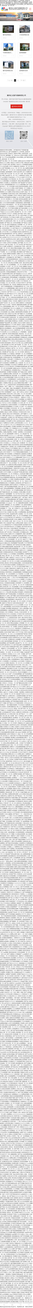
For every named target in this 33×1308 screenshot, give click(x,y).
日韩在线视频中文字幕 (14, 250)
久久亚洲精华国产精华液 (9, 355)
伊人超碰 (20, 255)
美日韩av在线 (13, 1052)
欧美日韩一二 (14, 1121)
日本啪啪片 (3, 1083)
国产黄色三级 (22, 750)
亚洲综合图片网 (7, 357)
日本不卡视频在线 (14, 166)
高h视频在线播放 (20, 1208)
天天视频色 (11, 483)
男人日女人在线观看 (25, 179)
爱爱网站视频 (6, 535)
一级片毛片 (28, 768)
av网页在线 (11, 695)
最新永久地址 (17, 788)
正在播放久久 (22, 590)
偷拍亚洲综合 (15, 894)
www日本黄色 (18, 765)
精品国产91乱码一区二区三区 (16, 912)
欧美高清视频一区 (25, 1161)
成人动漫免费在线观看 (13, 1070)
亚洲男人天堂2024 (24, 321)
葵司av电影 (14, 825)
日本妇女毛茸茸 (4, 1172)
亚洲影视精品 (8, 1036)
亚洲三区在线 (27, 765)
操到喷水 (26, 1079)
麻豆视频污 (20, 252)
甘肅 (10, 124)
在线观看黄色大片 (17, 947)
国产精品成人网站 (6, 659)
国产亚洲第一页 (19, 344)
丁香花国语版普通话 (8, 1165)
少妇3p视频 (5, 699)
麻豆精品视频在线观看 (8, 719)
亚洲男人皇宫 (24, 1023)
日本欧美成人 (12, 177)
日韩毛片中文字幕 (10, 1276)
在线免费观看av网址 (21, 737)
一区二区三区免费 (21, 264)
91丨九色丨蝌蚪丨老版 (6, 388)
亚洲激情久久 (11, 430)
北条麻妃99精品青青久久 (10, 1092)
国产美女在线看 (22, 1221)
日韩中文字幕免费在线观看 (25, 905)
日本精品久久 (23, 1163)
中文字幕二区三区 (24, 1301)
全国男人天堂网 (9, 999)
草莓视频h (23, 332)
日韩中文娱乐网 (17, 171)
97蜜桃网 (23, 375)
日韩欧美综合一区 (5, 828)
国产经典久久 (12, 697)
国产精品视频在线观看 (17, 701)
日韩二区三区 (16, 215)
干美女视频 (25, 370)
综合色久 (24, 368)
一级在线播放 (6, 885)
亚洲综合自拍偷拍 (23, 624)
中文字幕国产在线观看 (23, 1252)
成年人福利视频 (25, 879)
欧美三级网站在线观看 (9, 253)
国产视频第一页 (14, 921)
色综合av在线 (4, 1099)
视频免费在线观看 (22, 304)
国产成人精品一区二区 (24, 1210)
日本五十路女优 (17, 195)
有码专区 (20, 615)
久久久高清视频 (20, 719)
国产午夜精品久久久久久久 (12, 1128)
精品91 (26, 801)
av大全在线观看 (24, 1201)
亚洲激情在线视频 (10, 583)
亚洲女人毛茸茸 (11, 1136)
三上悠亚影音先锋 (11, 384)
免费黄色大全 (18, 846)
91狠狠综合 (16, 1161)
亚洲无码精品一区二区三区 (23, 559)
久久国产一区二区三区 (12, 266)
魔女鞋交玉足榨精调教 (9, 876)
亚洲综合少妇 (4, 834)
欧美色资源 (8, 1039)
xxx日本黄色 (24, 639)
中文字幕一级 (6, 1078)
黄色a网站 (14, 592)
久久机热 (16, 406)
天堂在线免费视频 (5, 1223)
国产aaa (4, 1203)
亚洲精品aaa (17, 1014)
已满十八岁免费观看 (15, 857)
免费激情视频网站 (12, 881)
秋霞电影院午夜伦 (18, 450)
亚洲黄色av (15, 321)
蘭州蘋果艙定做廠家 (8, 35)
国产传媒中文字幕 (20, 985)
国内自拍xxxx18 (26, 977)
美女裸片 (29, 492)
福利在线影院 (23, 193)
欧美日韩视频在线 (19, 845)
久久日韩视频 (13, 232)
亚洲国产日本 (4, 939)
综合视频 (8, 608)
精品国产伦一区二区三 (12, 175)
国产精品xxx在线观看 (27, 888)
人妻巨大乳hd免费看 (16, 841)
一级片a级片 (17, 997)
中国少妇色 (26, 823)
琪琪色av (15, 412)
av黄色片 (2, 1245)
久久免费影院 (17, 1008)
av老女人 (24, 741)
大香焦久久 (17, 508)
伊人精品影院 (6, 841)
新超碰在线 (13, 224)
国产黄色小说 (8, 222)
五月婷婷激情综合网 (9, 927)
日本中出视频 (7, 472)
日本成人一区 (10, 490)
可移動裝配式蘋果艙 (8, 52)
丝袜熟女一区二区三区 (26, 166)
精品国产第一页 (27, 433)
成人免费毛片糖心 (15, 1172)
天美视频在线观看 (15, 1261)
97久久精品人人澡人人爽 (25, 1234)
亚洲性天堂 (22, 410)
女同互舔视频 (17, 222)
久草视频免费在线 (18, 286)
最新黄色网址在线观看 (22, 312)
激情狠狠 (21, 963)
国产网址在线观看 (20, 728)
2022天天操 (3, 512)
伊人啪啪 (29, 996)
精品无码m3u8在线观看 (23, 1199)
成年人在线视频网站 (10, 1076)
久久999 (14, 324)
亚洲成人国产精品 (18, 213)
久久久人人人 (13, 435)
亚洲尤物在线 (10, 739)
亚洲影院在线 (29, 956)
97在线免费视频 (17, 674)
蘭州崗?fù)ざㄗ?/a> (20, 117)
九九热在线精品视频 (8, 377)
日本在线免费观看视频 (9, 315)
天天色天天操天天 (21, 282)
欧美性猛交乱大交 (27, 1152)
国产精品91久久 (26, 483)
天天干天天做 (19, 632)
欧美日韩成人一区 (11, 970)
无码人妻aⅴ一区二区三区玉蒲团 (23, 393)
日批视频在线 (7, 370)
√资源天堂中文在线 (18, 468)
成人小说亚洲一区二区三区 (23, 363)
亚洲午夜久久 (15, 470)
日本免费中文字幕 (11, 421)
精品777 (25, 539)
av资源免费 (5, 621)
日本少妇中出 (13, 672)
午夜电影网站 (22, 277)
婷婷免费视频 (7, 306)
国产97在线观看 (25, 886)
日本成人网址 (6, 1187)
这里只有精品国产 (11, 901)
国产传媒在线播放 (10, 190)
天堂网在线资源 (10, 1254)
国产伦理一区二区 (26, 708)
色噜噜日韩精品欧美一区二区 (18, 872)
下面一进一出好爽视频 (23, 1136)
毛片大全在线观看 (26, 1028)
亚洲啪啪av (10, 883)
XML (29, 124)
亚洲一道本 (17, 1285)
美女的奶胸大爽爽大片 (22, 477)
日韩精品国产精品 (14, 646)
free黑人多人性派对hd (23, 923)
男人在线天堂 (22, 941)
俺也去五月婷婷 (13, 299)
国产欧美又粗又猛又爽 (8, 755)
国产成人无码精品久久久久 (25, 1125)
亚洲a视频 (22, 528)
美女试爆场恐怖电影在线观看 (11, 677)
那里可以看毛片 (14, 484)
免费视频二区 (8, 504)
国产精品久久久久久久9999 (18, 686)
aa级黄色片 (22, 175)
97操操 (13, 1218)
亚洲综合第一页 (14, 317)
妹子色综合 (15, 381)
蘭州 (13, 124)
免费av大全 (20, 253)
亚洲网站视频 (12, 1199)
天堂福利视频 (11, 801)
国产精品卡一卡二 (24, 714)
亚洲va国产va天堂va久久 (23, 415)
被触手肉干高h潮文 (15, 226)
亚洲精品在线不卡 (19, 972)
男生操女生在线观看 (11, 615)
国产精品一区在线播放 (11, 361)
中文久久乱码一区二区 (16, 1150)
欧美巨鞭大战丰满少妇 (7, 1116)
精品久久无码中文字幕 (17, 162)
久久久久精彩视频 (21, 184)
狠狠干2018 (26, 195)
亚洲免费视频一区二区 (19, 357)
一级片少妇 (3, 954)
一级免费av (8, 1274)
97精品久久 (25, 666)
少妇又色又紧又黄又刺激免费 (10, 550)
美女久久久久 (27, 457)
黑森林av (20, 723)
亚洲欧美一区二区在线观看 (7, 574)
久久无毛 (27, 836)
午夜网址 (22, 894)
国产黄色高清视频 (18, 1030)
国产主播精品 (11, 954)
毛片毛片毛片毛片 (21, 494)
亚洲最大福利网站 (17, 426)
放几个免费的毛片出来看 (7, 423)
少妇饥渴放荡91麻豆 (8, 219)
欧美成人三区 (6, 679)
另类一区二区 (17, 221)
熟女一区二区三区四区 (17, 745)
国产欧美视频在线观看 (11, 486)
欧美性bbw (14, 182)
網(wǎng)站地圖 (19, 124)
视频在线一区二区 (27, 1081)
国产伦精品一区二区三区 (15, 721)
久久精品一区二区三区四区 (9, 723)
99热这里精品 (20, 386)
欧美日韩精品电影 (13, 333)
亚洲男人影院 (4, 337)
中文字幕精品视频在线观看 (20, 452)
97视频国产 (24, 401)
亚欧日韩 (12, 735)
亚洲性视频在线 (11, 706)
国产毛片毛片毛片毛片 (16, 766)
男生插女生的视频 (13, 262)
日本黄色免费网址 (16, 679)
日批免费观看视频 (13, 459)
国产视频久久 (19, 257)
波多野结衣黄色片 (28, 730)
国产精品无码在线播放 (12, 843)
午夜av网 (8, 592)
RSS (26, 124)
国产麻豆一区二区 (5, 730)
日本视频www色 (24, 532)
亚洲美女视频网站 (7, 1008)
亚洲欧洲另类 (22, 825)
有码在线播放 (4, 1087)
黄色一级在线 (18, 1056)
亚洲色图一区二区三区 (19, 1034)
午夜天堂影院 (19, 748)
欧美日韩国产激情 (17, 275)
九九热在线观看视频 (11, 624)
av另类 (15, 210)
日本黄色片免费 (28, 308)
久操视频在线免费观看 (7, 1190)
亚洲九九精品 (12, 1229)
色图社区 (29, 341)
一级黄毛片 (27, 348)
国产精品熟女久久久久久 (21, 273)
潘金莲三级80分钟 (12, 350)
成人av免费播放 (4, 886)
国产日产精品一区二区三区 (23, 1098)
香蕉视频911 (14, 581)
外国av (16, 910)
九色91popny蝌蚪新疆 (25, 586)
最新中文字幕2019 (7, 603)
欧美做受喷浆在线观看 (23, 384)
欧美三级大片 (11, 748)
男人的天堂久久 (5, 735)
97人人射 (14, 261)
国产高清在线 (4, 217)
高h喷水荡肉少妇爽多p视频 (17, 1108)
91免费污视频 (12, 1232)
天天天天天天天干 (12, 619)
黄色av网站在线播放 (17, 339)
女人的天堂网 (21, 197)
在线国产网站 (24, 981)
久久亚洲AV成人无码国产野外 (8, 874)
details (4, 55)
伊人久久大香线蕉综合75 (21, 219)
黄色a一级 (17, 708)
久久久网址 (22, 548)
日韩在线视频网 (16, 395)
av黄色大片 (15, 326)
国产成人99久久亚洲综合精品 (19, 419)
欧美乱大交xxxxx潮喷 (25, 1294)
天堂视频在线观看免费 (21, 366)
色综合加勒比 (6, 228)
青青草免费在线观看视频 (12, 548)
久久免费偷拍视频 (27, 1087)
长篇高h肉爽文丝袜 (7, 273)
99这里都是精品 (20, 968)
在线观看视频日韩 (10, 184)
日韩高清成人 (17, 413)
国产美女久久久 (10, 415)
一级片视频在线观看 (11, 705)
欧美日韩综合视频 (12, 575)
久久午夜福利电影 (5, 308)
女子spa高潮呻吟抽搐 (12, 1269)
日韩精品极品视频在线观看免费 (13, 541)
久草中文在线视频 (19, 399)
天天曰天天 (25, 270)
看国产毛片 (20, 970)
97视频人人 (28, 510)
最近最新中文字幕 (12, 668)
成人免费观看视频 (8, 765)
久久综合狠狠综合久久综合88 (9, 590)
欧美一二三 (14, 885)
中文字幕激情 (24, 961)
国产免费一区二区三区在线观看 (19, 685)
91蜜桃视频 (28, 1012)
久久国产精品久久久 (16, 228)
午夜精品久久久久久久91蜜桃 (20, 428)
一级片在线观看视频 (11, 1167)
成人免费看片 (17, 504)
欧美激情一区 (28, 386)
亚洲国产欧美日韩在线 (21, 759)
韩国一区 (12, 501)
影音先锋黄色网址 (22, 856)
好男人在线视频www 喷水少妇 (19, 530)
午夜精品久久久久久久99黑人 (22, 1123)
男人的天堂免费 (15, 1225)
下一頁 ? (23, 80)
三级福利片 (3, 892)
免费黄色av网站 (7, 373)
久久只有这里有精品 (18, 241)
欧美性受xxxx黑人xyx (7, 441)
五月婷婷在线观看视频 (9, 959)
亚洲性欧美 (8, 1238)
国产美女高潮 (7, 1219)
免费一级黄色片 (10, 557)
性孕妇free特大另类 (24, 412)
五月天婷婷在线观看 (9, 202)
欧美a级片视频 (26, 204)
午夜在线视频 (4, 179)
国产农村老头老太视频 (19, 544)
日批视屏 (23, 732)
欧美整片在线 (4, 310)
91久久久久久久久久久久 (14, 237)
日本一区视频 (21, 654)
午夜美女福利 (4, 776)
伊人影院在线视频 (11, 537)
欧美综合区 (28, 614)
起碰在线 (25, 841)
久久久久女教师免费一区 (21, 939)
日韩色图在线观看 (16, 670)
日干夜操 (30, 215)
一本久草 (15, 295)
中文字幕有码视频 (25, 1225)
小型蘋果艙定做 (24, 35)
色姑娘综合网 (14, 514)
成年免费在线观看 (5, 470)
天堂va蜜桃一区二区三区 (18, 1078)
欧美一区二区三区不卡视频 (15, 652)
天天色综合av (24, 630)
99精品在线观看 (4, 484)
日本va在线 (29, 379)
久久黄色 (9, 943)
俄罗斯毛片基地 (6, 1145)
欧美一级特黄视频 (10, 832)
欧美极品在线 (4, 346)
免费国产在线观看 (11, 790)
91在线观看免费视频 (26, 561)
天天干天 (24, 914)
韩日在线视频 (8, 453)
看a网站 (13, 737)
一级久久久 (4, 657)
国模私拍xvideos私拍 (23, 284)
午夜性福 (19, 1170)
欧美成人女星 (17, 1085)
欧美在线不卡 (4, 697)
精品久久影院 (8, 412)
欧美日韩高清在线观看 (22, 186)
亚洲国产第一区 (13, 675)
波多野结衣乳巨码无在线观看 (16, 1281)
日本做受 (26, 745)
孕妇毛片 (27, 1183)
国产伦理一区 (24, 1119)
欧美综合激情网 (23, 199)
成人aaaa (14, 383)
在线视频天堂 (10, 257)
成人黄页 (7, 224)
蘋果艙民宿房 (23, 70)
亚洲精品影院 (22, 810)
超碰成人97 (19, 308)
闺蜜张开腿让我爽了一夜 (24, 383)
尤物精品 (3, 446)
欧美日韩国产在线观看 (13, 268)
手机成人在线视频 (8, 195)
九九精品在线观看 (20, 834)
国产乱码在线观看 (25, 1267)
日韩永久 (4, 683)
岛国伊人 (17, 726)
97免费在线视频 (18, 490)
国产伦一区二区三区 (19, 584)
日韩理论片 (20, 697)
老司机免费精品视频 (13, 908)
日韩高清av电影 (4, 1150)
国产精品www (27, 1165)
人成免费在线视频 (21, 695)
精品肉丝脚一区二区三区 (21, 546)
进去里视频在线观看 (15, 1227)
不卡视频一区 (7, 428)
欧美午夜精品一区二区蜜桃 (23, 188)
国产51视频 (27, 1063)
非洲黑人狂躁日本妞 (17, 1205)
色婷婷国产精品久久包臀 (13, 281)
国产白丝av (10, 399)
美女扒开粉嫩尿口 (23, 672)
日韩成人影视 (7, 1178)
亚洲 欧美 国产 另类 (13, 1127)
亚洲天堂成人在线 (13, 193)
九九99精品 (28, 579)
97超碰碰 (5, 301)
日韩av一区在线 (12, 301)
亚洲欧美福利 (10, 1201)
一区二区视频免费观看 (9, 1019)
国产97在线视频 (10, 914)
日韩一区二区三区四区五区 (14, 830)
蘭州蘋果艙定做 (8, 70)
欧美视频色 (26, 541)
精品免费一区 (16, 375)
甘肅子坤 (28, 121)
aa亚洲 (5, 1110)
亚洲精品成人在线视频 (27, 337)
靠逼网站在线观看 (19, 479)
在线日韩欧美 (14, 528)
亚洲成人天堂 (4, 612)
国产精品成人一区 (20, 796)
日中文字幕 (5, 232)
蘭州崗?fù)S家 (22, 115)
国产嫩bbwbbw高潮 (15, 621)
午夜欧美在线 (29, 932)
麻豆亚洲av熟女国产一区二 (21, 603)
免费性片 (12, 746)
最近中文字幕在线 (26, 1172)
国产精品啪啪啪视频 (19, 785)
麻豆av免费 (5, 299)
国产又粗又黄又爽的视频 (22, 1045)
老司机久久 (24, 1285)
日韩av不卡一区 (12, 1068)
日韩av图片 (10, 359)
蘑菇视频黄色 (19, 806)
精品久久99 (27, 523)
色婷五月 (29, 494)
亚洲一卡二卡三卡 (12, 255)
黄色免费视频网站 (9, 488)
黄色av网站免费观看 (24, 181)
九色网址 (27, 972)
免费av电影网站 (7, 432)
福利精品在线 (7, 1094)
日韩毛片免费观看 (7, 450)
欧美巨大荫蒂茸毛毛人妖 (25, 232)
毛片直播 (15, 199)
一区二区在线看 (10, 186)
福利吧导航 (9, 761)
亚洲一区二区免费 (19, 439)
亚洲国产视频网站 (10, 390)
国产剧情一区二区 (19, 1148)
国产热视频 (20, 499)
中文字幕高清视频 (24, 326)
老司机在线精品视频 (5, 395)
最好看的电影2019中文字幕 (13, 665)
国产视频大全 (21, 313)
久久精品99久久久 (12, 996)
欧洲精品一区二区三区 (19, 717)
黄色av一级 (12, 1147)
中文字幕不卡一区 (20, 1110)
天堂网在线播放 (21, 1229)
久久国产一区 (23, 406)
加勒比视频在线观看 (7, 546)
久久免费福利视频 (24, 1094)
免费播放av (15, 1094)
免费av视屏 (20, 355)
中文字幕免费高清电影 (22, 577)
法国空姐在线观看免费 (17, 297)
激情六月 (27, 1250)
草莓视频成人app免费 (11, 1234)
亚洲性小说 (11, 417)
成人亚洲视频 (8, 788)
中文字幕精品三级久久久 (17, 448)
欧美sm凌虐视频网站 (15, 1021)
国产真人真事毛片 (18, 233)
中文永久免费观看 (7, 510)
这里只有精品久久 (8, 457)
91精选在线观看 (18, 524)
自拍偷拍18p (18, 246)
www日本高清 (15, 606)
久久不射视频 (6, 670)
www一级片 (16, 392)
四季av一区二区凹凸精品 (16, 310)
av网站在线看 (19, 523)
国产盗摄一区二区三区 (12, 1283)
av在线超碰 (5, 712)
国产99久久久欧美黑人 (17, 826)
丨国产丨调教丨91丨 (9, 386)
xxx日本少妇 (27, 615)
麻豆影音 (7, 645)
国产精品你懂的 (23, 208)
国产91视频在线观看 (26, 757)
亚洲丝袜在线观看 (21, 170)
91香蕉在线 (25, 712)
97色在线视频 (18, 552)
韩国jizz (5, 397)
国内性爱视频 (8, 641)
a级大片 (5, 692)
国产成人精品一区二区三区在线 (14, 244)
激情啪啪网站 (21, 790)
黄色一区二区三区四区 (24, 295)
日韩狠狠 (10, 1085)
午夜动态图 (16, 532)
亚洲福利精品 (19, 202)
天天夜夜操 (23, 870)
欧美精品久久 (18, 783)
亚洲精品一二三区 (17, 777)
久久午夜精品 (11, 353)
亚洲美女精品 (18, 1165)
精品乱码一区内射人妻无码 (7, 770)
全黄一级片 (24, 173)
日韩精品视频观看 (11, 272)
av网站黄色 (8, 326)
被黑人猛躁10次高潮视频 (24, 239)
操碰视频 (2, 615)
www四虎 (18, 983)
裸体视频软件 (4, 250)
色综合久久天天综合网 (26, 779)
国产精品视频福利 (18, 1079)
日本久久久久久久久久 (13, 1290)
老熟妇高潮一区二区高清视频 (20, 1245)
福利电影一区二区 (21, 353)
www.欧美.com (23, 459)
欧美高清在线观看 (16, 1152)
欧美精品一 (11, 1037)
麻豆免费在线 (26, 1287)
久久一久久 (29, 528)
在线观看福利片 (12, 379)
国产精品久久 (8, 241)
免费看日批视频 (5, 501)
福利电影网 (10, 1285)
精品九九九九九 (9, 330)
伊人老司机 (17, 999)
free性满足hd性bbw (13, 1299)
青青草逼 (25, 648)
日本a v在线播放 (12, 403)
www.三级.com (15, 896)
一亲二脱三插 (18, 204)
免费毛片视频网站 (13, 945)
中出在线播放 (22, 619)
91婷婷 (2, 343)
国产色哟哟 (24, 1261)
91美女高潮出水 (17, 943)
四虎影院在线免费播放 (6, 406)
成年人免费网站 (24, 646)
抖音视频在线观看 (22, 1158)
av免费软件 (22, 805)
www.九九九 (3, 1299)
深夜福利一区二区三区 (25, 1299)
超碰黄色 (18, 914)
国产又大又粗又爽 (14, 1139)
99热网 (4, 352)
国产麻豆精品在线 (11, 1005)
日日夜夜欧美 (13, 181)
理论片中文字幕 (16, 343)
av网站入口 (3, 335)
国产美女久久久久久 (13, 963)
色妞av (24, 324)
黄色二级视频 (11, 1298)
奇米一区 (29, 872)
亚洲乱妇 (4, 341)
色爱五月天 (30, 446)
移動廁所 (12, 117)
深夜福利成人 (15, 608)
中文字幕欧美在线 (10, 597)
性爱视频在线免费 (8, 519)
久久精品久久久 (13, 1007)
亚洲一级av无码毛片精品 (26, 262)
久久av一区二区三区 (22, 521)
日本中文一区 (17, 741)
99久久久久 (25, 1263)
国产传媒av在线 (22, 372)
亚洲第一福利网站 (18, 432)
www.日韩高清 (14, 1294)
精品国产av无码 (28, 626)
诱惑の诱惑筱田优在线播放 (17, 868)
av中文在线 (28, 594)
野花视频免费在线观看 (6, 965)
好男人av (22, 217)
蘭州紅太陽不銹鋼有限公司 (16, 95)
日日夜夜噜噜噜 (25, 699)
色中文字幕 (27, 301)
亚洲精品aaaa (27, 628)
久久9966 (9, 714)
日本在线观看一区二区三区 (14, 539)
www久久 (18, 557)
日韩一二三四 (11, 577)
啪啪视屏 (11, 1048)
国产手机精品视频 (11, 594)
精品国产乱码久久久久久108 (24, 694)
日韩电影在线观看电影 (14, 879)
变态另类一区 (18, 976)
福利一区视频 (25, 395)
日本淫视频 (6, 408)
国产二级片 (4, 879)
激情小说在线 (19, 288)
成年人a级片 (27, 213)
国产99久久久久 (12, 292)
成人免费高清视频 (28, 168)
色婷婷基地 (19, 501)
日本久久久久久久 (18, 761)
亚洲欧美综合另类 (8, 919)
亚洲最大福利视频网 (11, 461)
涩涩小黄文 (29, 868)
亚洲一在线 (25, 246)
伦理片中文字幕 (12, 313)
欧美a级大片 (3, 379)
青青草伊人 (3, 905)
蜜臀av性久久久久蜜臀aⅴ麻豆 (16, 754)
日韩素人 (11, 692)
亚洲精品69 (21, 261)
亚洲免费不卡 (19, 583)
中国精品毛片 (7, 826)
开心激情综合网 (7, 221)
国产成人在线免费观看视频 (25, 1154)
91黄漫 (5, 726)
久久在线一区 (19, 190)
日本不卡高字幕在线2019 (7, 526)
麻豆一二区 (21, 934)
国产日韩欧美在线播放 (26, 896)
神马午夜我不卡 (7, 452)
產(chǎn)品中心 (12, 1305)
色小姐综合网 (14, 752)
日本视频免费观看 (15, 401)
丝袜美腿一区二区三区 (22, 1032)
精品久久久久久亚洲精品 (25, 877)
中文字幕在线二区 (13, 179)
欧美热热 (19, 421)
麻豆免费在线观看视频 (21, 861)
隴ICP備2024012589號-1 (9, 121)
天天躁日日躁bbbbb (16, 1223)
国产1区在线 (8, 532)
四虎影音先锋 (29, 692)
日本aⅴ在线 (6, 455)
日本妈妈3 (27, 241)
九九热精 (15, 817)
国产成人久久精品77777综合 (16, 897)
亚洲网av (13, 1088)
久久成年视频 (12, 252)
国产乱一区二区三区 (17, 348)
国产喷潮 (23, 997)
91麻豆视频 (24, 792)
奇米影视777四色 (24, 921)
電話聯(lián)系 (21, 1305)
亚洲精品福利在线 (8, 552)
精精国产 (19, 903)
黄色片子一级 (7, 463)
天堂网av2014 (18, 359)
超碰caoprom (21, 161)
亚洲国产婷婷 (18, 1134)
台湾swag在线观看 (26, 679)
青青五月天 (10, 892)
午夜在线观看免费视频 (22, 1276)
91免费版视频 (22, 512)
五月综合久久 (21, 957)
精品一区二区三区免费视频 (8, 264)
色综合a (12, 1243)
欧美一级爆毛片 (27, 248)
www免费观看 (4, 637)
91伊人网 (28, 1259)
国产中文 (4, 208)
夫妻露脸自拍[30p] (27, 1116)
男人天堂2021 (23, 1121)
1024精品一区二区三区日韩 (7, 282)
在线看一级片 (14, 715)
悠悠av (28, 322)
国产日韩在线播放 (17, 1145)
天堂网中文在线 (21, 786)
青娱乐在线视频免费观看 (16, 1096)
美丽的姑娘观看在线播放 (7, 985)
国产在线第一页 (17, 821)
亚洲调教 (26, 583)
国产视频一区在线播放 (6, 821)
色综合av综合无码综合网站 (21, 495)
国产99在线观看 (23, 797)
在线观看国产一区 (15, 906)
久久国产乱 (29, 739)
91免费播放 (27, 255)
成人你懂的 (11, 312)
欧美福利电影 (20, 1232)
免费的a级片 (16, 1216)
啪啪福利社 (15, 410)
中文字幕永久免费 (14, 217)
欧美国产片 (26, 552)
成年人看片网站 (16, 1279)
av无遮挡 (4, 177)
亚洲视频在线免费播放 (12, 1041)
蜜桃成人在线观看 (20, 570)
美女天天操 (3, 830)
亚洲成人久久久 (12, 654)
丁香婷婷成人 (8, 1047)
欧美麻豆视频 (10, 1287)
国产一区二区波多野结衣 (24, 1065)
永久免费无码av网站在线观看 (14, 464)
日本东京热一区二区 (16, 408)
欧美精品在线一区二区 (14, 1087)
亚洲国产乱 (27, 697)
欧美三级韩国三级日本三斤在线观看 (15, 319)
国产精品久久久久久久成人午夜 (16, 1012)
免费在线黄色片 (20, 768)
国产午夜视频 (28, 992)
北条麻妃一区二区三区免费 (7, 968)
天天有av (10, 346)
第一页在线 (13, 284)
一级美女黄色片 (9, 861)
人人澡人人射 (4, 852)
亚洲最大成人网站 (12, 512)
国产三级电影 (10, 446)
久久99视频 (26, 663)
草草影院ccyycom (17, 865)
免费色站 (30, 475)
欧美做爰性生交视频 (10, 197)
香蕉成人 (22, 987)
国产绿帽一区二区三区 (19, 441)
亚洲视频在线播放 (27, 164)
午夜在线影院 (9, 204)
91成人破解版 (23, 266)
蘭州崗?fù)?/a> (14, 115)
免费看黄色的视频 (15, 928)
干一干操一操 (10, 508)
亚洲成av (28, 361)
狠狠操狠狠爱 (26, 919)
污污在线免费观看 (7, 515)
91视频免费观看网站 (14, 1132)
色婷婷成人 (22, 1203)
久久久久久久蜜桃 (15, 888)
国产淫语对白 (28, 490)
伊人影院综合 (17, 517)
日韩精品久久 (18, 892)
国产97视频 (21, 1183)
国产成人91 (10, 910)
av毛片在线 (5, 646)
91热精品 (18, 1265)
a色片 (29, 792)
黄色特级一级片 (4, 235)
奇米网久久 (9, 199)
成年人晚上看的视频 (14, 1072)
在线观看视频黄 (17, 572)
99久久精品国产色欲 (9, 523)
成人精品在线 (4, 1048)
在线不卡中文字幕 (26, 177)
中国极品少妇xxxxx (13, 781)
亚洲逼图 (20, 592)
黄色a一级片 (15, 870)
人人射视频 (29, 894)
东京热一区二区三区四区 (7, 759)
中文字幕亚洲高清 (12, 1083)
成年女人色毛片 (24, 392)
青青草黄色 (9, 572)
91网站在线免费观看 (14, 337)
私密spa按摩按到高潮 (16, 1192)
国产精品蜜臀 (11, 643)
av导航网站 (8, 863)
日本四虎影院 (25, 1227)
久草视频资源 (17, 453)
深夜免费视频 (7, 606)
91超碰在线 (10, 710)
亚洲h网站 (17, 335)
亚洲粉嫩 (7, 364)
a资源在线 (19, 483)
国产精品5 (29, 695)
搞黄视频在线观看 (12, 905)
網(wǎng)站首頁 (4, 1305)
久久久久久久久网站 (9, 188)
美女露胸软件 (17, 388)
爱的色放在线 (13, 952)
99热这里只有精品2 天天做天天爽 (12, 1081)
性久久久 (13, 308)
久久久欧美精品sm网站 (16, 201)
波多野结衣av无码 (11, 239)
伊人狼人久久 (28, 377)
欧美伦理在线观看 (16, 930)
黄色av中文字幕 (26, 250)
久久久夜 (23, 226)
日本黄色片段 (27, 417)
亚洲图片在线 (17, 1256)
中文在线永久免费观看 (17, 364)
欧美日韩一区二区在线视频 (20, 373)
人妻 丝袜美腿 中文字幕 (7, 344)
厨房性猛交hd (8, 925)
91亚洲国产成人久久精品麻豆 (24, 770)
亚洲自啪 (20, 626)
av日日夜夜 (21, 661)
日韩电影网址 (29, 832)
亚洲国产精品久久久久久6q (24, 974)
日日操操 (14, 1125)
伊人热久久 (3, 619)
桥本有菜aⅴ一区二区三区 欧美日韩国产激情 (17, 566)
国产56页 (12, 1265)
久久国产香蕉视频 (5, 168)
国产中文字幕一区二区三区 (12, 173)
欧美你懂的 (19, 823)
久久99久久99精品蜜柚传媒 (8, 499)
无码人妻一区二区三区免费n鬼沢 (19, 899)
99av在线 (21, 688)
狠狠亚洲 (13, 1010)
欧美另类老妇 (16, 444)
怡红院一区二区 (4, 672)
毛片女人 (4, 403)
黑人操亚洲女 (19, 430)
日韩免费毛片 (16, 1028)
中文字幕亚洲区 (19, 1278)
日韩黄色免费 (25, 788)
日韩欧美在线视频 (12, 1221)
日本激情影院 (29, 826)
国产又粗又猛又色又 (21, 597)
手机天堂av (6, 528)
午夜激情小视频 (15, 1292)
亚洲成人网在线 (4, 563)
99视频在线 (28, 306)
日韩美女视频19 (28, 657)
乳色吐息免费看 (6, 261)
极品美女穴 (3, 595)
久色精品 (4, 1085)
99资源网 (6, 988)
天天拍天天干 (4, 1154)
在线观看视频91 (10, 599)
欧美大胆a (10, 393)
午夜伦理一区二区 (8, 803)
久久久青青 (10, 335)
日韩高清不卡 (25, 994)
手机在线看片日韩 (14, 987)
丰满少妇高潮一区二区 (25, 612)
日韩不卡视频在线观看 (26, 1188)
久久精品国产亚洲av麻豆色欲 (20, 472)
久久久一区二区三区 (16, 168)
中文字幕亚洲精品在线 (6, 1014)
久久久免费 (7, 192)
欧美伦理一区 (28, 772)
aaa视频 (5, 952)
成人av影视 (3, 237)
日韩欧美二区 (17, 270)
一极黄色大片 (28, 1298)
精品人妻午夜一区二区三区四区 (11, 555)
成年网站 (13, 164)
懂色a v (11, 1134)
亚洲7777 (26, 1037)
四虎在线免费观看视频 (6, 681)
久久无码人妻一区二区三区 (25, 403)
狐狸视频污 (11, 1296)
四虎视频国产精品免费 (17, 543)
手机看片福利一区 (5, 581)
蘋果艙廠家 (22, 52)
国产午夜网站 (11, 848)
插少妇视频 (27, 761)
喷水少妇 (9, 413)
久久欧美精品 (11, 206)
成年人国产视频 (11, 595)
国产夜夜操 (29, 881)
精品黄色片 (18, 628)
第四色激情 (7, 343)
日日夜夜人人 (7, 443)
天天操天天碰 (21, 614)
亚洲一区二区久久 (15, 886)
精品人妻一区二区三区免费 (7, 1032)
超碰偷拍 (23, 453)
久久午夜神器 (19, 574)
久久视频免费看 (18, 457)
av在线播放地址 (9, 1247)
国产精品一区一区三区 (24, 210)
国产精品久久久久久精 (20, 710)
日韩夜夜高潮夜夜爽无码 (24, 916)
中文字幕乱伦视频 (13, 208)
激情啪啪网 (9, 171)
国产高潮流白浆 (20, 1054)
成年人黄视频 (21, 932)
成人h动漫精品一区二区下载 (15, 1130)
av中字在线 (26, 359)
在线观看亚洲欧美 (7, 717)
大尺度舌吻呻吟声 (26, 983)
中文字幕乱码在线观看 (22, 735)
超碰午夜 (5, 333)
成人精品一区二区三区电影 (18, 1241)
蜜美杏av (27, 352)
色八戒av (12, 235)
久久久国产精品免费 (16, 645)
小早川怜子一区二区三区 (12, 279)
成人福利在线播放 (26, 504)
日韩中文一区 (18, 433)
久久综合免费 (4, 166)
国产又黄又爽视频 (22, 537)
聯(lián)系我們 (16, 106)
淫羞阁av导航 (7, 383)
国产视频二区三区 (23, 242)
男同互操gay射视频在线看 (11, 877)
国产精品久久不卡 (12, 293)
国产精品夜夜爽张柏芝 (6, 233)
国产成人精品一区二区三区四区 (9, 161)
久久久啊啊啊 (19, 206)
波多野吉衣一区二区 (20, 330)
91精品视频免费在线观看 (8, 732)
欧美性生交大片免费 (5, 215)
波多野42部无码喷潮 (6, 588)
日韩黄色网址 (19, 1037)
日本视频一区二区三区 (6, 774)
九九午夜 (4, 639)
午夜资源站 (3, 575)
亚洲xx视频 (22, 492)
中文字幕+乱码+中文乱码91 (18, 455)
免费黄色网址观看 (13, 794)
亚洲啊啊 (12, 363)
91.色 (12, 763)
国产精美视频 (16, 588)
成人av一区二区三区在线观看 (19, 475)
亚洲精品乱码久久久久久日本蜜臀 (14, 604)
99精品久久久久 (28, 499)
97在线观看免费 (21, 1076)
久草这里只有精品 (7, 230)
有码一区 (2, 384)
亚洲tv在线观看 (13, 404)
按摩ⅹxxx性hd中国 (24, 317)
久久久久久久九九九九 (7, 708)
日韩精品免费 (11, 437)
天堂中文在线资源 (15, 757)
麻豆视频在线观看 (16, 1263)
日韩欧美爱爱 (7, 410)
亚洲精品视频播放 (21, 235)
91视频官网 (19, 534)
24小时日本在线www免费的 (8, 564)
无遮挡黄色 (6, 284)
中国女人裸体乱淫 (6, 1279)
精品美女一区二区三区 (25, 333)
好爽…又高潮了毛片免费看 (23, 743)
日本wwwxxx (28, 703)
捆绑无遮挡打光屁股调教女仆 (13, 977)
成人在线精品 (15, 492)
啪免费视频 (26, 821)
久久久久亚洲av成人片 (13, 332)
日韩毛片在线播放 (12, 242)
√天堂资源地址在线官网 (18, 1219)
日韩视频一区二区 (22, 224)
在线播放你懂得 (4, 506)
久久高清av (26, 1150)
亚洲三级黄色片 (20, 302)
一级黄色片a (16, 937)
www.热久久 (9, 270)
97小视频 (11, 834)
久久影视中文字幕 (15, 1270)
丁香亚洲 (13, 304)
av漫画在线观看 (23, 910)
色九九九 (29, 235)
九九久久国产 (8, 674)
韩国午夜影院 (7, 1250)
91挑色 (15, 510)
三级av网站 (26, 257)
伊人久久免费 (22, 1068)
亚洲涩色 (20, 874)
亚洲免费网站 (21, 554)
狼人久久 (19, 706)
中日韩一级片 (8, 817)
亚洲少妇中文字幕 (20, 763)
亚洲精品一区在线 (13, 612)
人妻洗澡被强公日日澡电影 (11, 1057)
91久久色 (20, 350)
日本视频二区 (23, 1141)
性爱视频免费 (8, 286)
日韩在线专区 (25, 1279)
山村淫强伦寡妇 (19, 423)
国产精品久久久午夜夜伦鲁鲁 (15, 703)
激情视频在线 (4, 897)
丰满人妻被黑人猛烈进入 (25, 890)
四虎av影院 (29, 794)
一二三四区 (21, 361)
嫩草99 (7, 1007)
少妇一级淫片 (23, 581)
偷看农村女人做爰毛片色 (16, 568)
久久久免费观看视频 (9, 288)
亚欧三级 (15, 714)
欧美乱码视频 (21, 379)
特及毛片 (2, 494)
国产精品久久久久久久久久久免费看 (15, 579)
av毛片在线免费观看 (14, 1023)
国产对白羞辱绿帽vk (16, 730)
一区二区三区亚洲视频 (7, 466)
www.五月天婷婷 (13, 750)
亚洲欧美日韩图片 (6, 1118)
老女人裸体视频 (24, 608)
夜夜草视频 (27, 202)
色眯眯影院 (27, 190)
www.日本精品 (4, 1229)
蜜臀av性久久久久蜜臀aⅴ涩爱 (9, 934)
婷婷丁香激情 (21, 836)
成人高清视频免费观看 (19, 328)
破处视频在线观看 (25, 1105)
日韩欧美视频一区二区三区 (20, 290)
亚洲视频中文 (10, 1181)
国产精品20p (27, 244)
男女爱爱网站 (16, 1039)
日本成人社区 (16, 443)
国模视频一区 (8, 295)
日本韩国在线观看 (8, 439)
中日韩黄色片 (11, 768)
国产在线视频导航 (28, 892)
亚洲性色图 (15, 1163)
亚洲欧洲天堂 (13, 890)
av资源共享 (5, 857)
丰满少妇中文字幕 (22, 272)
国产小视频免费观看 (5, 1236)
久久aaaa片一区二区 (12, 503)
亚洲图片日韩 (10, 972)
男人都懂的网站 (27, 903)
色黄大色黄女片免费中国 (16, 1289)
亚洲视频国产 (8, 392)
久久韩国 (11, 479)
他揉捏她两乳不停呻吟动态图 (22, 466)
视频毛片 (20, 301)
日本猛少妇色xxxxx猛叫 (17, 192)
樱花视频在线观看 (13, 1141)
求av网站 (9, 805)
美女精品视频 (26, 803)
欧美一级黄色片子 (27, 421)
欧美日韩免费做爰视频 (26, 444)
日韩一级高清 (29, 468)
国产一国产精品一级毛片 (25, 497)
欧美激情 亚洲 (27, 524)
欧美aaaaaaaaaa (21, 341)
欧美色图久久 (23, 279)
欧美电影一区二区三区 (19, 641)
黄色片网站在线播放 (16, 248)
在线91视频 (8, 321)
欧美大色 (29, 1061)
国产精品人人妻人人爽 (8, 839)
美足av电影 (24, 215)
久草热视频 (27, 1179)
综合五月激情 (22, 322)
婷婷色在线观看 (16, 1003)
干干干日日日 (12, 341)
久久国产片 (6, 424)
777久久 (18, 177)
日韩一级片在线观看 (20, 1239)
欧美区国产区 (25, 1265)
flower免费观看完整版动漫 (8, 477)
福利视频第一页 (10, 494)
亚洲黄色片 (10, 246)
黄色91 (19, 324)
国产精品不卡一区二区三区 (8, 170)
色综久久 (19, 164)
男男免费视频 (14, 277)
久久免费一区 (28, 574)
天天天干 (9, 213)
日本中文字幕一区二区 (6, 741)
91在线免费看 (22, 859)
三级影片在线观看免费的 (9, 850)
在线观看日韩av (16, 370)
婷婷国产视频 (7, 444)
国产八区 (11, 1045)
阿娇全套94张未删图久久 (12, 655)
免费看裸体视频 (6, 1205)
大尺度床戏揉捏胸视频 (24, 575)
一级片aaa (25, 650)
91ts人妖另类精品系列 (24, 1052)
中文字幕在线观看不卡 (22, 1254)
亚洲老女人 (16, 473)
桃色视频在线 (12, 856)
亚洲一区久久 (24, 555)
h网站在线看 (27, 1030)
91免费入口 (7, 182)
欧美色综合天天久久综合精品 (8, 614)
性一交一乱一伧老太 (23, 481)
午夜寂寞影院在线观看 (9, 916)
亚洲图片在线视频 (12, 372)
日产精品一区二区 (5, 297)
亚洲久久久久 (19, 927)
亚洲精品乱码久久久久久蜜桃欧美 (19, 936)
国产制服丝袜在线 (5, 492)
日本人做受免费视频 (26, 1103)
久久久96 (20, 885)
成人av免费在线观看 (26, 343)
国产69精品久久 (27, 774)
